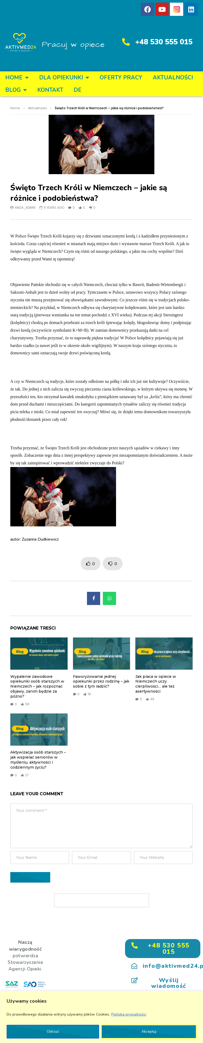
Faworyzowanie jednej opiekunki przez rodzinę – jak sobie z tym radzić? (101, 681)
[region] (101, 1017)
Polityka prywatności (128, 1014)
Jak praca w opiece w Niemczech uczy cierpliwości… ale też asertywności (155, 684)
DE (77, 90)
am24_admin (25, 207)
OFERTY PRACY (121, 77)
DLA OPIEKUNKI (64, 77)
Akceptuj (148, 1031)
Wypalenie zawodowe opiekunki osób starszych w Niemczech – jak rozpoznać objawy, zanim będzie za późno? (37, 686)
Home (17, 77)
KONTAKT (50, 90)
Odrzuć (53, 1031)
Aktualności (173, 77)
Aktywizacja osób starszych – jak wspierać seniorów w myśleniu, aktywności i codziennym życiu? (38, 760)
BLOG (16, 90)
